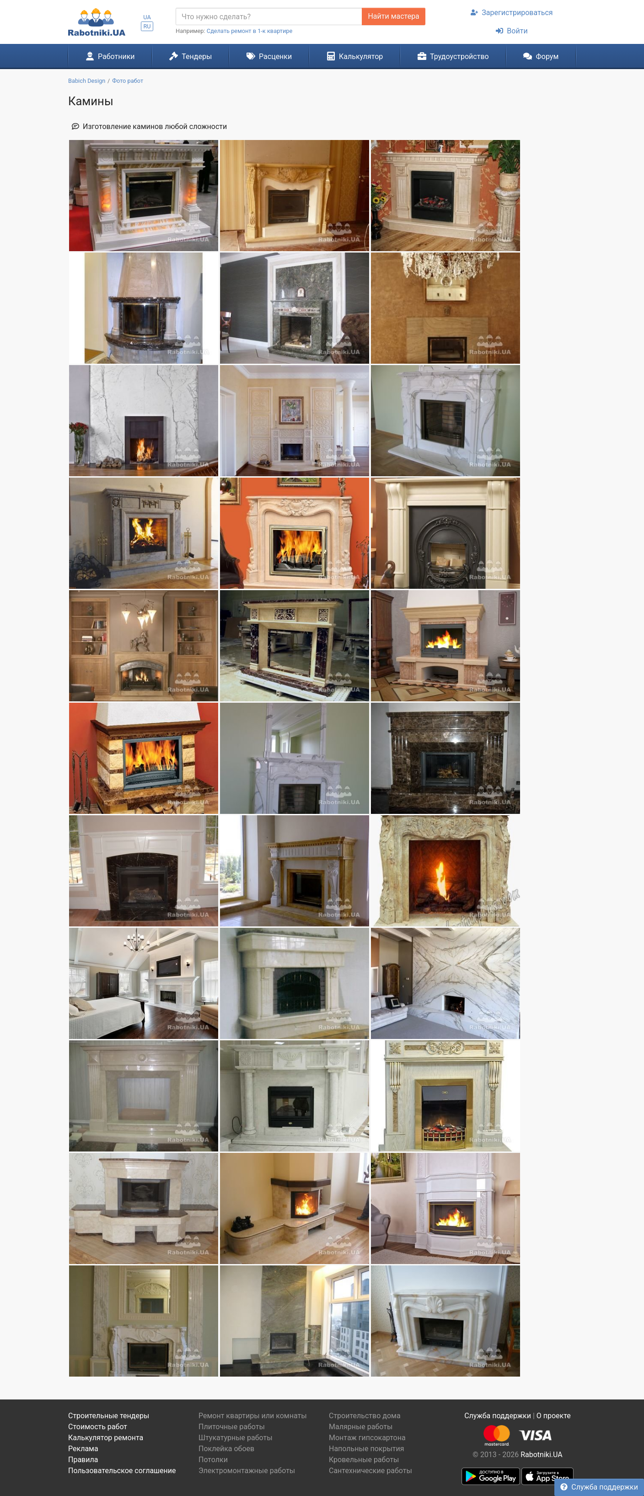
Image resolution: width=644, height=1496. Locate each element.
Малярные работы (360, 1426)
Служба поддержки (599, 1487)
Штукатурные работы (236, 1437)
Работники (110, 56)
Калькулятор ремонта (105, 1437)
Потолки (213, 1459)
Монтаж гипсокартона (367, 1437)
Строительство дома (365, 1415)
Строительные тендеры (108, 1415)
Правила (83, 1459)
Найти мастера (393, 16)
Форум (540, 56)
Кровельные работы (364, 1459)
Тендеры (190, 56)
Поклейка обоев (226, 1448)
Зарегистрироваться (512, 12)
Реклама (83, 1448)
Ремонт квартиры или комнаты (253, 1415)
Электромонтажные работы (247, 1470)
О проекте (554, 1415)
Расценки (269, 56)
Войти (511, 31)
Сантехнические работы (370, 1470)
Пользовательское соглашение (122, 1470)
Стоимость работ (97, 1426)
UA (147, 17)
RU (146, 26)
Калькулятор (355, 56)
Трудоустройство (453, 56)
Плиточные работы (232, 1426)
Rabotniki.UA (542, 1454)
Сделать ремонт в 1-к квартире (250, 30)
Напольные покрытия (366, 1448)
